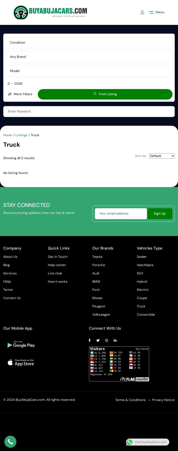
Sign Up (160, 213)
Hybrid (142, 281)
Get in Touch (58, 257)
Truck (141, 306)
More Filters (20, 94)
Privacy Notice (163, 400)
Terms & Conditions (130, 400)
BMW (96, 281)
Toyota (97, 257)
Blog (6, 265)
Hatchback (145, 265)
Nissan (97, 298)
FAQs (7, 281)
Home (7, 135)
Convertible (146, 314)
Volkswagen (101, 314)
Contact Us (12, 298)
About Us (10, 257)
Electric (143, 289)
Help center (57, 265)
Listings (22, 135)
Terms (8, 289)
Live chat (55, 273)
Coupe (142, 298)
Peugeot (98, 306)
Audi (95, 273)
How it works (58, 281)
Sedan (142, 257)
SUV (140, 273)
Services (10, 273)
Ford (95, 289)
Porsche (98, 265)
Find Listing (105, 94)
